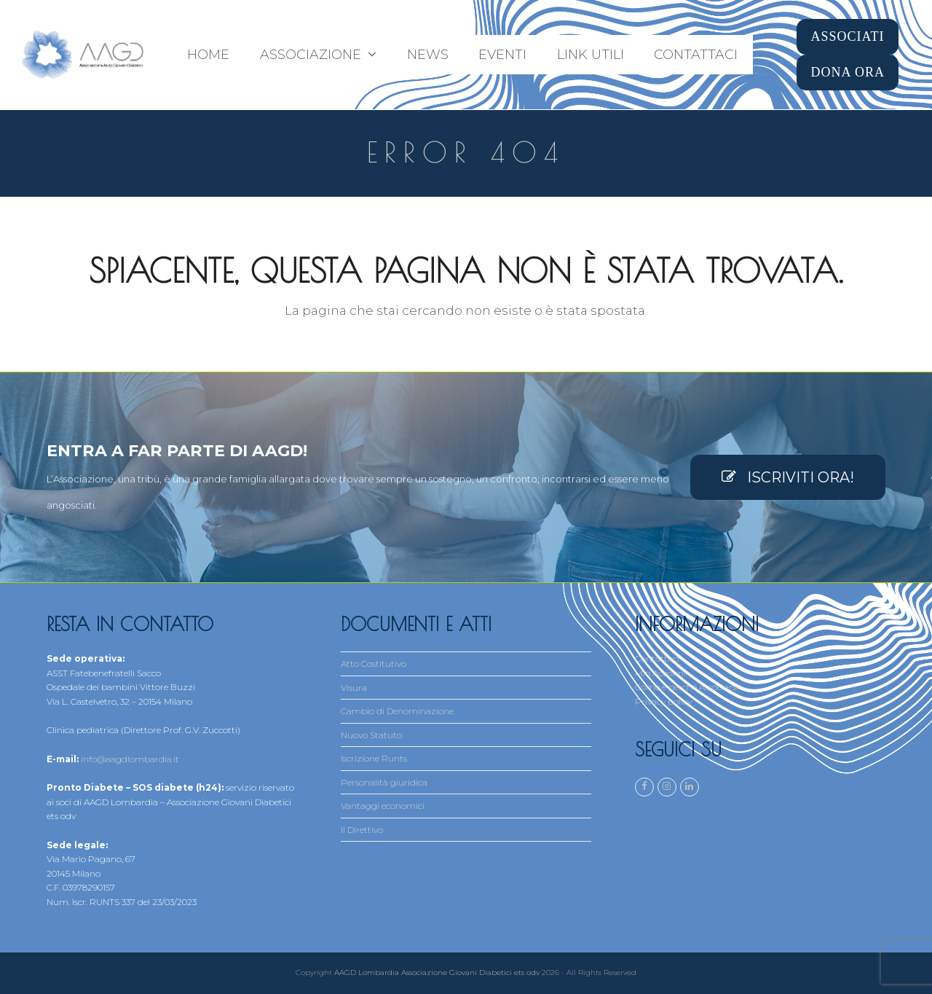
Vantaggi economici (382, 805)
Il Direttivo (362, 829)
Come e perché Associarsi (686, 686)
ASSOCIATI (847, 36)
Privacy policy (663, 701)
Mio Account (661, 673)
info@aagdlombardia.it (130, 759)
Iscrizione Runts (374, 758)
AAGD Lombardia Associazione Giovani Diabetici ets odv (437, 972)
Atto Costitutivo (373, 663)
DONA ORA (847, 72)
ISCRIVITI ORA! (788, 477)
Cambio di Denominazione (397, 710)
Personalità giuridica (384, 782)
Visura (354, 687)
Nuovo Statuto (371, 734)
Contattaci (657, 658)
